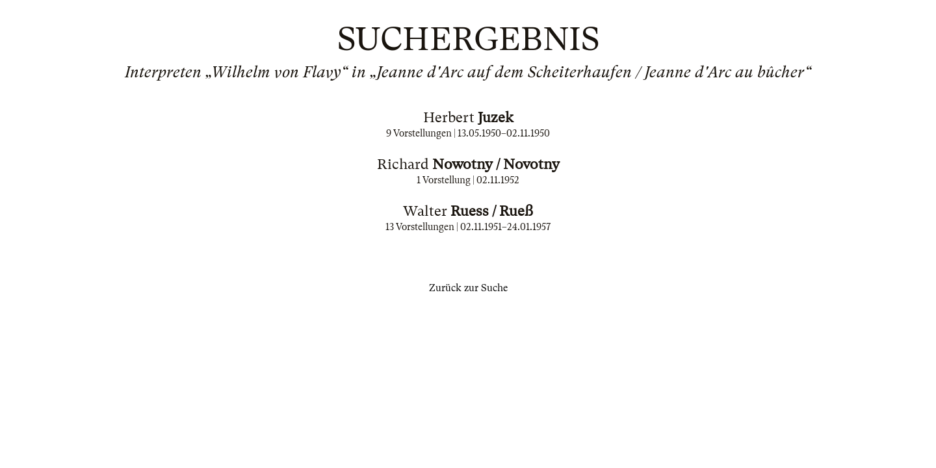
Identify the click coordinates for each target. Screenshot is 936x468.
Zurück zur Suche (468, 288)
